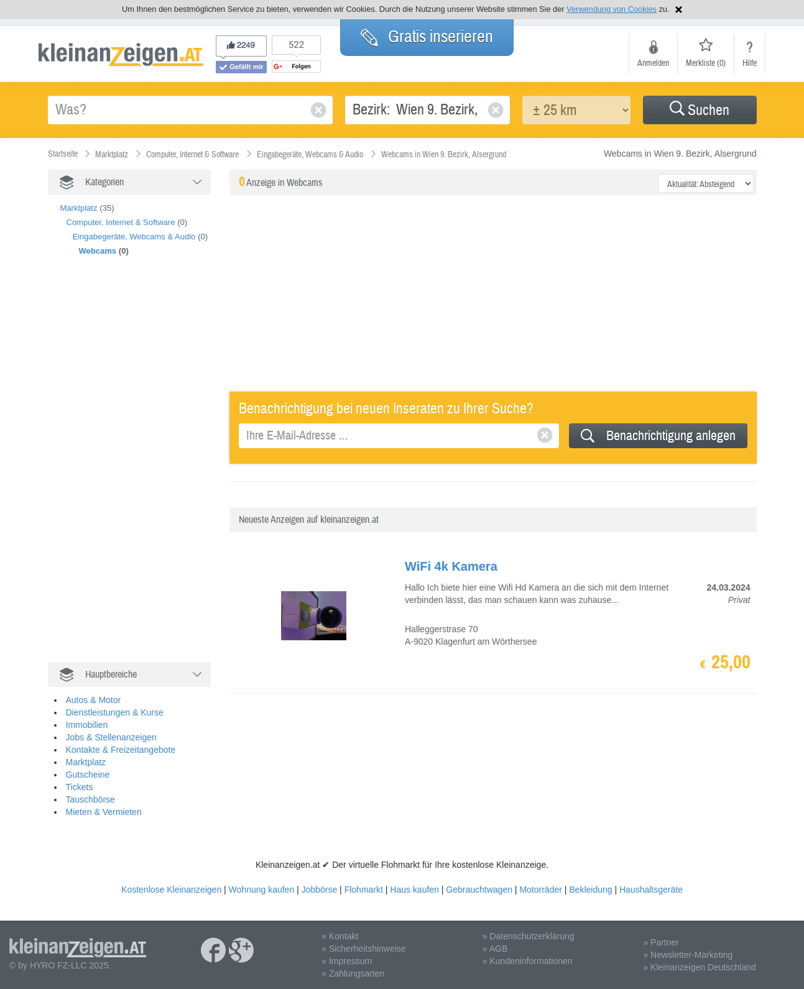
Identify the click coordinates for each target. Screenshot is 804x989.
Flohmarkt (363, 890)
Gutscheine (88, 775)
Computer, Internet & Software (121, 222)
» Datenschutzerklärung (529, 936)
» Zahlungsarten (352, 973)
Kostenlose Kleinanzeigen (171, 890)
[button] (699, 110)
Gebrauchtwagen (479, 890)
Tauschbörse (90, 799)
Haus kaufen (414, 890)
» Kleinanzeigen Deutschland (699, 967)
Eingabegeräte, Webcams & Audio (134, 236)
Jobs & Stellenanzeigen (111, 737)
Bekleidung (590, 890)
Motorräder (540, 890)
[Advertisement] (141, 472)
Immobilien (87, 725)
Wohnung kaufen (262, 890)
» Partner (661, 942)
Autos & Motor (93, 700)
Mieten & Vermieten (104, 812)
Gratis (427, 36)
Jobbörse (320, 890)
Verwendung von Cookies (611, 9)
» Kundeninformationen (528, 961)
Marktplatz (79, 208)
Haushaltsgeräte (651, 890)
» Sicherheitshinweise (363, 949)
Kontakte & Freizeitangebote (121, 750)
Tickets (79, 787)
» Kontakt (339, 936)
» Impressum (346, 961)
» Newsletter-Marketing (687, 955)
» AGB (495, 949)
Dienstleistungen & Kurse (115, 712)
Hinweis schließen (678, 9)
